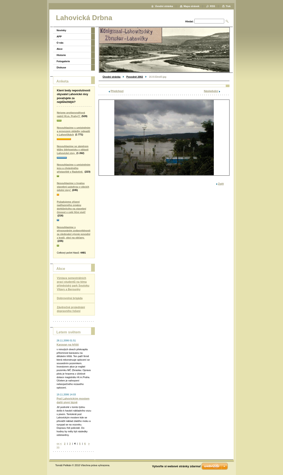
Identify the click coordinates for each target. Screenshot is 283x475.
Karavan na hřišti (68, 344)
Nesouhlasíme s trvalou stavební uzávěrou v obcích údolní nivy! (73, 186)
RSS (212, 6)
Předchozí (117, 91)
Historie (61, 55)
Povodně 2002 (134, 76)
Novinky (61, 30)
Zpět (221, 183)
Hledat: (189, 21)
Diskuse (61, 67)
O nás (60, 42)
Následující (211, 91)
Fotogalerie (63, 61)
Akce (60, 49)
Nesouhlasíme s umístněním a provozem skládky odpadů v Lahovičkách (73, 131)
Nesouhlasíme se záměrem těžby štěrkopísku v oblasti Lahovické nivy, (72, 149)
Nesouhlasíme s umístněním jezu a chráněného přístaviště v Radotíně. (73, 168)
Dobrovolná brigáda (69, 298)
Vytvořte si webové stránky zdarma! (176, 466)
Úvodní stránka (111, 76)
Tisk (228, 6)
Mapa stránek (191, 6)
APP (59, 36)
